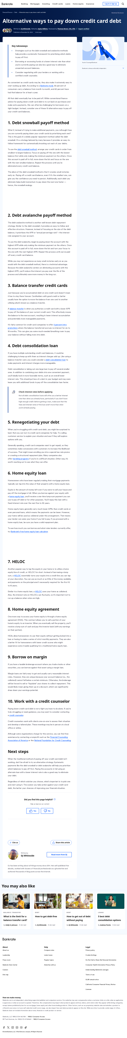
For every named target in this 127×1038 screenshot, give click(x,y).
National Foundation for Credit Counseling (52, 740)
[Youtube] (21, 1027)
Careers (5, 970)
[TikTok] (25, 1027)
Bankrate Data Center (10, 965)
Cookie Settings (91, 955)
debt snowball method (27, 149)
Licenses (88, 989)
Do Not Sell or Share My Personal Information (101, 960)
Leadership (6, 955)
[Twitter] (8, 1027)
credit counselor (16, 715)
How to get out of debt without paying (79, 918)
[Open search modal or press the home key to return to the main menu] (122, 4)
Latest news (48, 955)
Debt (15, 12)
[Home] (7, 4)
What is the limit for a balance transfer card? (15, 918)
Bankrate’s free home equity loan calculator (29, 532)
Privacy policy (90, 950)
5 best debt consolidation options (109, 918)
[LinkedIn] (17, 1027)
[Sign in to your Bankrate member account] (111, 4)
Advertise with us (50, 965)
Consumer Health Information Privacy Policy (100, 965)
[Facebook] (4, 1027)
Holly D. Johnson (11, 925)
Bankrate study (46, 86)
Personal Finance (7, 12)
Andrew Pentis (105, 925)
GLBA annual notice (92, 979)
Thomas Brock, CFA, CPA (66, 29)
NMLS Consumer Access (36, 1016)
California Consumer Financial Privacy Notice (100, 984)
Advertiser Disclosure (117, 12)
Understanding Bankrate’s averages (97, 970)
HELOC (17, 576)
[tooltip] (55, 799)
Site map (5, 974)
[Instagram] (12, 1027)
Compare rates (49, 950)
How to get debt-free (46, 916)
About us (6, 950)
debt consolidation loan (56, 360)
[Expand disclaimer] (123, 68)
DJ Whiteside (25, 29)
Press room (6, 960)
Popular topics (49, 960)
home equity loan (16, 496)
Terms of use (90, 974)
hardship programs (21, 459)
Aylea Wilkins (43, 29)
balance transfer (17, 309)
